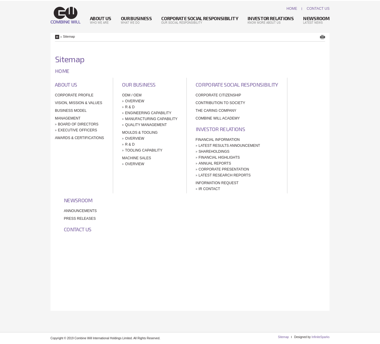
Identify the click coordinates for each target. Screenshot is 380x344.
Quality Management (146, 125)
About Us (66, 84)
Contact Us (318, 9)
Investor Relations (220, 129)
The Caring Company (216, 111)
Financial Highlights (219, 157)
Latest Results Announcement (229, 146)
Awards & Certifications (79, 138)
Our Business (138, 84)
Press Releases (80, 218)
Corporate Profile (74, 95)
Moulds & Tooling (140, 132)
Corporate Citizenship (218, 95)
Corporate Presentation (224, 169)
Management (67, 118)
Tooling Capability (143, 150)
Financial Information (218, 140)
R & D (129, 107)
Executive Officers (77, 130)
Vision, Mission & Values (78, 103)
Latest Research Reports (225, 175)
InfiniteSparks (320, 337)
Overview (134, 101)
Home (291, 9)
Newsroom (78, 200)
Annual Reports (215, 163)
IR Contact (209, 189)
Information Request (217, 183)
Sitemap (283, 337)
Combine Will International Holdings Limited (65, 15)
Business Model (71, 111)
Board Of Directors (78, 124)
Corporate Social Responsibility (237, 84)
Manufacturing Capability (151, 119)
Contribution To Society (220, 103)
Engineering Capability (148, 113)
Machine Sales (136, 158)
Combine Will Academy (218, 118)
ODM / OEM (131, 95)
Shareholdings (214, 151)
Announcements (80, 211)
